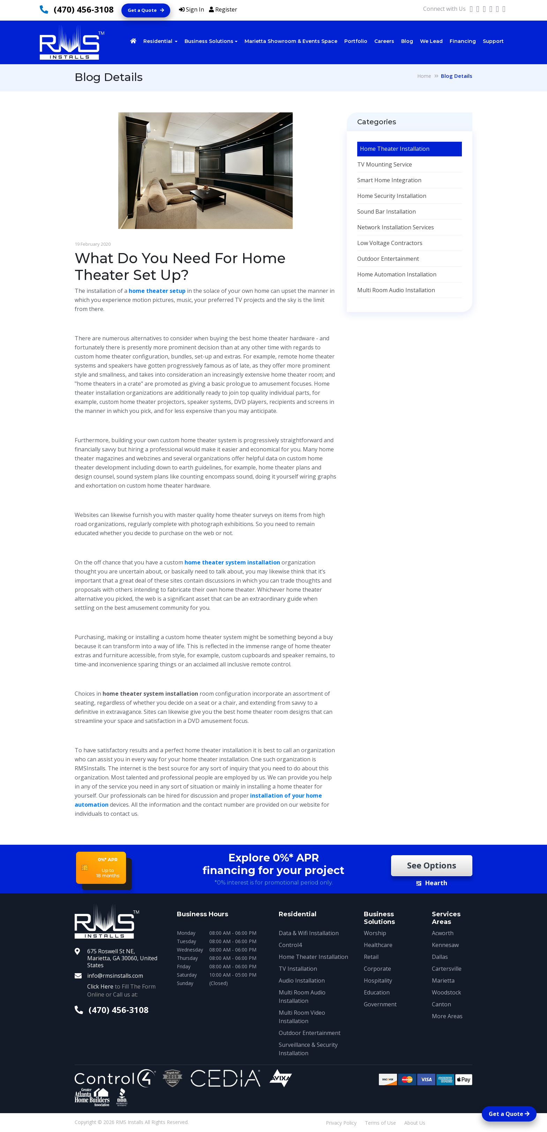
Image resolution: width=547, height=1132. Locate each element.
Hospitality (378, 980)
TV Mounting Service (384, 164)
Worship (375, 933)
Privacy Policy (341, 1122)
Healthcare (378, 945)
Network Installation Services (395, 227)
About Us (414, 1122)
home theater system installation (232, 562)
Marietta (443, 980)
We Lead (431, 41)
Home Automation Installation (396, 274)
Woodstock (446, 992)
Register (223, 9)
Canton (441, 1004)
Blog (407, 41)
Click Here (100, 986)
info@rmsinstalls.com (115, 975)
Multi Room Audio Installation (396, 290)
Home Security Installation (391, 196)
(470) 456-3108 (84, 9)
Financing (463, 41)
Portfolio (355, 41)
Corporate (377, 968)
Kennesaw (445, 945)
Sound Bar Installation (386, 211)
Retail (371, 957)
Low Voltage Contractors (389, 243)
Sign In (191, 9)
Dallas (440, 957)
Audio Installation (302, 980)
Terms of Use (380, 1122)
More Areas (447, 1016)
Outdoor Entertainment (388, 258)
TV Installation (298, 968)
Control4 (290, 945)
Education (377, 992)
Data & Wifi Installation (309, 933)
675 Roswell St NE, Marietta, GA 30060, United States (122, 958)
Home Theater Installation (394, 149)
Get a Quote (146, 10)
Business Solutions (209, 41)
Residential (158, 41)
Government (380, 1004)
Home (424, 76)
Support (493, 41)
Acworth (443, 933)
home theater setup (157, 291)
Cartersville (447, 968)
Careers (384, 41)
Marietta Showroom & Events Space (291, 41)
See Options (431, 865)
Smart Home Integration (389, 180)
